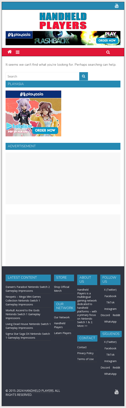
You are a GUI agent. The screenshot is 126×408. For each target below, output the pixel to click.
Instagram (110, 309)
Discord (105, 315)
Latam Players (62, 333)
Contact (82, 347)
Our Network (62, 317)
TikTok (110, 302)
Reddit (116, 315)
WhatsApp (110, 321)
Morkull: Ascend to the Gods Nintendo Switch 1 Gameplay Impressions (23, 314)
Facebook (110, 296)
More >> (82, 326)
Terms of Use (85, 359)
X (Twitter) (110, 289)
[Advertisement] (63, 178)
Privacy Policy (85, 353)
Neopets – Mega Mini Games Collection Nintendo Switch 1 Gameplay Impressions (23, 300)
